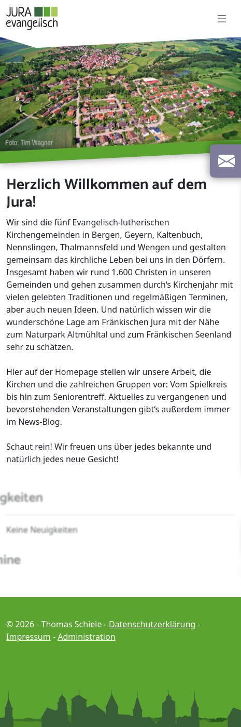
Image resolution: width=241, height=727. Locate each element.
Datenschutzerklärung (152, 624)
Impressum (28, 636)
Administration (86, 636)
